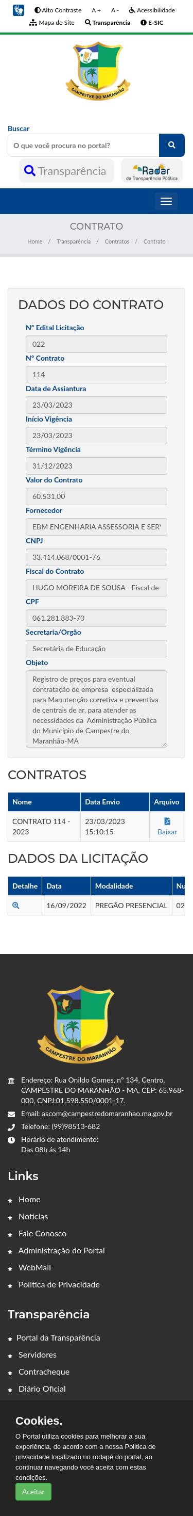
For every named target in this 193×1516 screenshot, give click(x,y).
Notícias (28, 1216)
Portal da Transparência (54, 1337)
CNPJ (34, 540)
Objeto (37, 662)
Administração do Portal (56, 1250)
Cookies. (39, 1421)
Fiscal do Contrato (55, 571)
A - (115, 10)
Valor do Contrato (54, 479)
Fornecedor (44, 510)
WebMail (29, 1267)
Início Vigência (49, 418)
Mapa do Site (51, 22)
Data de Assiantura (56, 388)
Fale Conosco (37, 1233)
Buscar (96, 140)
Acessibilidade (152, 10)
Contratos (117, 241)
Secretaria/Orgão (53, 631)
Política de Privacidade (54, 1284)
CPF (32, 601)
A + (96, 10)
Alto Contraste (57, 10)
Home (34, 241)
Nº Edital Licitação (55, 327)
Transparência (66, 171)
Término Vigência (53, 449)
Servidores (32, 1354)
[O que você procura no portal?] (172, 145)
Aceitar (33, 1491)
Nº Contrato (45, 357)
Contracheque (38, 1371)
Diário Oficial (37, 1388)
